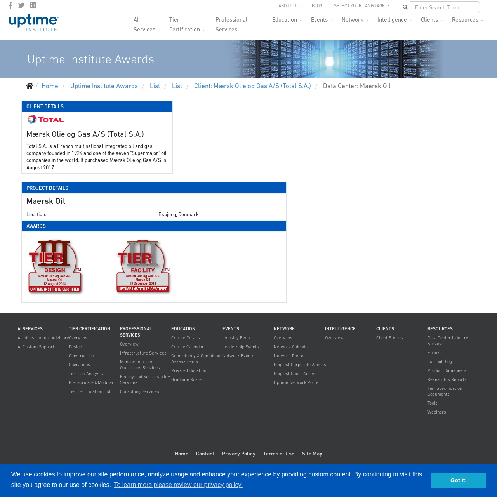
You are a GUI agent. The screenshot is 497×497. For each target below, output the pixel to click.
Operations (79, 364)
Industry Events (238, 338)
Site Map (312, 453)
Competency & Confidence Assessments (196, 358)
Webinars (436, 412)
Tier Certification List (90, 391)
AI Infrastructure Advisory (43, 338)
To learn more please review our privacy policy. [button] (178, 484)
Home (181, 453)
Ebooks (434, 352)
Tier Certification (184, 22)
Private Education (188, 370)
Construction (81, 355)
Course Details (185, 338)
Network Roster (289, 355)
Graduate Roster (187, 379)
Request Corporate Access (300, 364)
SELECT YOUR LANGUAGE (360, 6)
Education (284, 19)
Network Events (238, 355)
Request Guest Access (296, 373)
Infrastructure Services (143, 353)
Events (319, 19)
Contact (205, 453)
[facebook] (11, 5)
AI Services (144, 22)
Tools (432, 403)
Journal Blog (439, 361)
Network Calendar (291, 346)
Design (75, 346)
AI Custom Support (35, 346)
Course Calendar (187, 346)
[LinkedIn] (33, 5)
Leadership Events (240, 346)
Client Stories (389, 338)
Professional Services (231, 22)
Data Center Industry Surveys (447, 340)
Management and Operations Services (140, 364)
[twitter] (21, 5)
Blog (317, 6)
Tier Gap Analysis (86, 373)
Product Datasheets (446, 370)
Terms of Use (278, 453)
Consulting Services (139, 391)
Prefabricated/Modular (91, 382)
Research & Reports (447, 379)
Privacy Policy (238, 453)
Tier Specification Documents (444, 391)
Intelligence (392, 19)
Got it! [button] (458, 480)
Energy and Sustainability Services (145, 379)
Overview (78, 338)
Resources (465, 19)
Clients (429, 19)
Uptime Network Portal (297, 382)
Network (352, 19)
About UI (287, 6)
